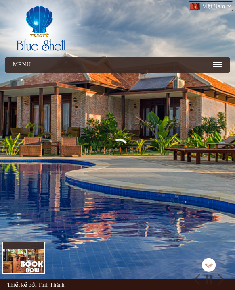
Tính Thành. (52, 285)
